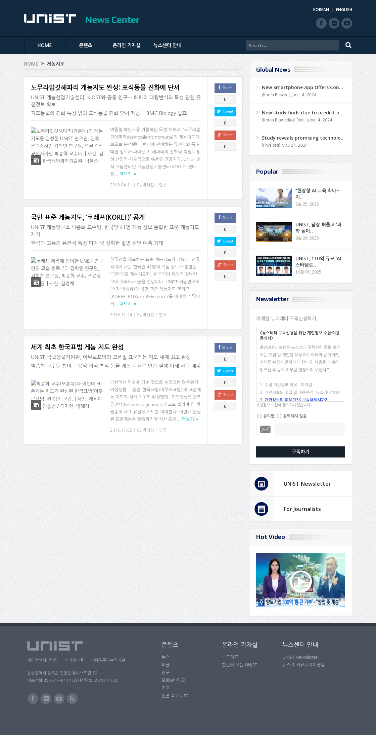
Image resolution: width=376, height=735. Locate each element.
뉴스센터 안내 (168, 45)
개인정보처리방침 (42, 660)
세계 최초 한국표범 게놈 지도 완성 (77, 347)
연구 (163, 185)
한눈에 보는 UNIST (239, 665)
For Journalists (302, 509)
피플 (165, 665)
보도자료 (230, 657)
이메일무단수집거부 (110, 660)
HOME (45, 45)
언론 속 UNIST (174, 696)
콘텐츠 (85, 45)
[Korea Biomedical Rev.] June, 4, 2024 (297, 120)
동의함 (269, 416)
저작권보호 (75, 660)
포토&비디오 (173, 680)
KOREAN (321, 9)
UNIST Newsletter (307, 483)
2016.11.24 (121, 315)
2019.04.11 (121, 185)
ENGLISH (344, 9)
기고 (165, 688)
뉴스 (165, 657)
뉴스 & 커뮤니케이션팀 (303, 665)
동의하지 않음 (295, 416)
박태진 (148, 185)
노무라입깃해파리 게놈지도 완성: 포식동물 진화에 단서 (105, 87)
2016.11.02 (121, 430)
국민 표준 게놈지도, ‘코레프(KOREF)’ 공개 (88, 217)
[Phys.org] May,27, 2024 (285, 145)
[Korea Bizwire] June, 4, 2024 (289, 95)
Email (265, 429)
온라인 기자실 (127, 45)
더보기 (126, 174)
